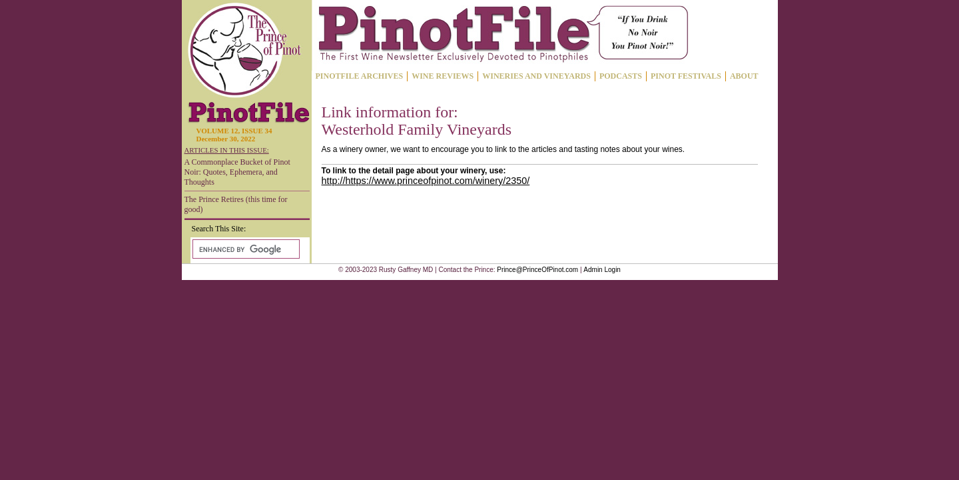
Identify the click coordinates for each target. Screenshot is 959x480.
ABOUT (744, 76)
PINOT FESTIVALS (686, 76)
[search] (244, 249)
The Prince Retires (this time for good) (236, 204)
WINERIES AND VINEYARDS (536, 76)
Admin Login (602, 269)
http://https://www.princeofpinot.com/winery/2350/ (426, 180)
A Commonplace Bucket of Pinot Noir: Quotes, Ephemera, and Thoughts (237, 172)
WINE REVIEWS (443, 76)
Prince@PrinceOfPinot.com (537, 269)
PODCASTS (620, 76)
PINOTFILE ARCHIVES (360, 76)
